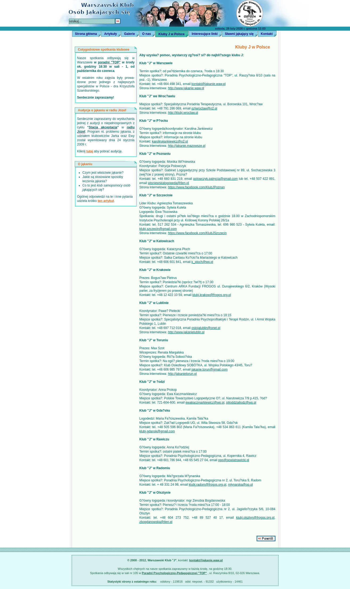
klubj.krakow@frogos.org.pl (211, 295)
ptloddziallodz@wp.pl (241, 402)
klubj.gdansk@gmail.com (157, 431)
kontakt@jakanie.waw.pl (208, 84)
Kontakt (267, 34)
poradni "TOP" (109, 62)
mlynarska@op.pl (240, 484)
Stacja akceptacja (103, 127)
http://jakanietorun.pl (182, 374)
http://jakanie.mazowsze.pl (186, 146)
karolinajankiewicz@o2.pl (170, 141)
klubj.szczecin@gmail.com (158, 229)
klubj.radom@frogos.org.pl (207, 484)
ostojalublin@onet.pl (205, 328)
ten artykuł (106, 201)
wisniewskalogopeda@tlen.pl (168, 183)
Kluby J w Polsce (171, 34)
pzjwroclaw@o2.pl (204, 108)
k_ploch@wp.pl (202, 262)
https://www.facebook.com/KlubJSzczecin (197, 233)
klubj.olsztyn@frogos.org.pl (255, 517)
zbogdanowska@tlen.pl (155, 522)
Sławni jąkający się (239, 34)
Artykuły (110, 34)
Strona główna (86, 34)
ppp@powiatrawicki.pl (233, 460)
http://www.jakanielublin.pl (186, 332)
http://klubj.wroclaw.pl (183, 113)
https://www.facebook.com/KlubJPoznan (196, 187)
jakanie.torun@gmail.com (209, 369)
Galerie (129, 34)
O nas (146, 34)
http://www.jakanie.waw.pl (186, 88)
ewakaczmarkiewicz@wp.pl (205, 402)
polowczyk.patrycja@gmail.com (215, 179)
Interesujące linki (204, 34)
